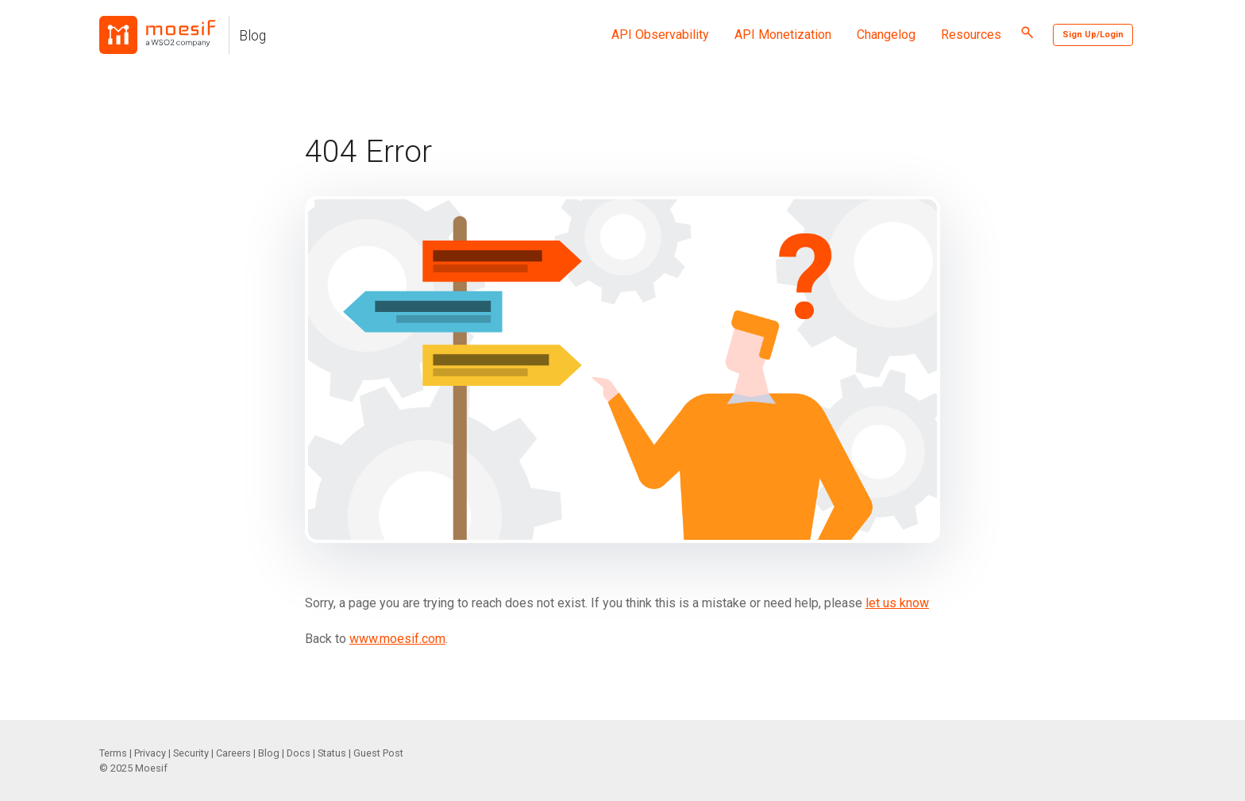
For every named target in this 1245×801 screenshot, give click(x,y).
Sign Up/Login (1093, 34)
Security (191, 753)
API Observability (660, 34)
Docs (298, 753)
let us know (897, 602)
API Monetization (782, 34)
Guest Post (378, 753)
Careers (233, 753)
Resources (971, 34)
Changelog (886, 34)
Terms (113, 753)
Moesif (151, 768)
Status (332, 753)
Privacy (150, 753)
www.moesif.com (397, 638)
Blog (252, 36)
